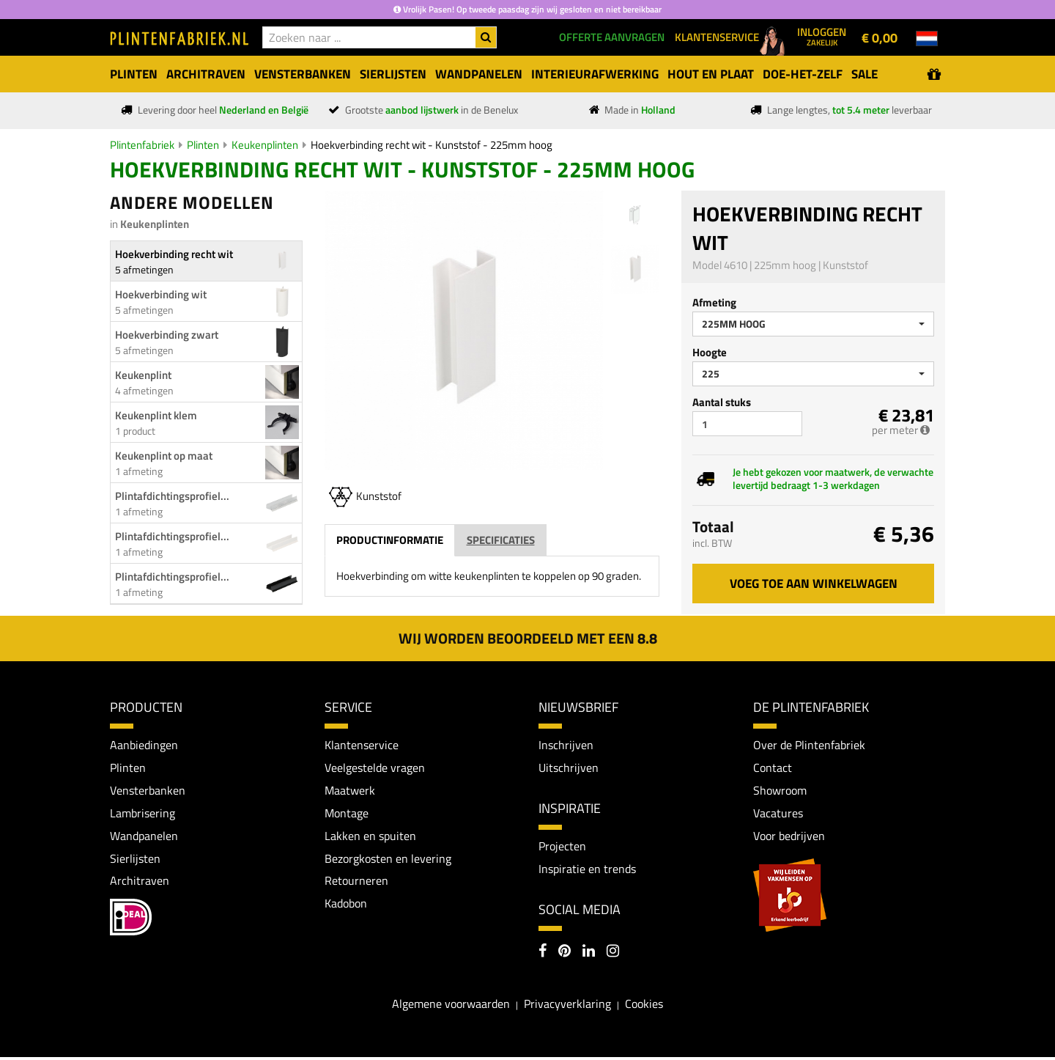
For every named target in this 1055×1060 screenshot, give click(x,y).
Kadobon (346, 907)
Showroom (780, 791)
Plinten (203, 144)
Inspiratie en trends (587, 870)
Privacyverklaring (567, 1006)
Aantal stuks (721, 402)
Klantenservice (362, 745)
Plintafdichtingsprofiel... (172, 495)
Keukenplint (143, 375)
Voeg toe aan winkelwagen (813, 583)
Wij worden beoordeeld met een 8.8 (528, 638)
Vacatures (778, 814)
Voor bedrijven (788, 837)
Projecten (562, 846)
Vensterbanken (147, 791)
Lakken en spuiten (370, 837)
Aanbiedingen (144, 745)
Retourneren (356, 883)
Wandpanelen (144, 837)
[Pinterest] (564, 954)
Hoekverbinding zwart (166, 334)
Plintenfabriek (142, 144)
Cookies (644, 1006)
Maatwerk (350, 791)
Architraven (139, 883)
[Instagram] (613, 954)
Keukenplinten (265, 144)
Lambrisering (142, 814)
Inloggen (821, 35)
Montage (347, 814)
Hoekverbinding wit (161, 294)
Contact (772, 767)
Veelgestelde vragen (374, 767)
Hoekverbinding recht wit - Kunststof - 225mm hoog (431, 144)
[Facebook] (542, 954)
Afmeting (714, 302)
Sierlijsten (135, 860)
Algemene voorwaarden (451, 1006)
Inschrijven (565, 745)
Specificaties (501, 539)
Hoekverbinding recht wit (174, 254)
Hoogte (709, 352)
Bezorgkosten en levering (388, 860)
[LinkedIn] (588, 954)
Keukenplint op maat (163, 455)
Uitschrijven (568, 767)
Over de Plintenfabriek (809, 745)
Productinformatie (389, 539)
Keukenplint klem (156, 415)
